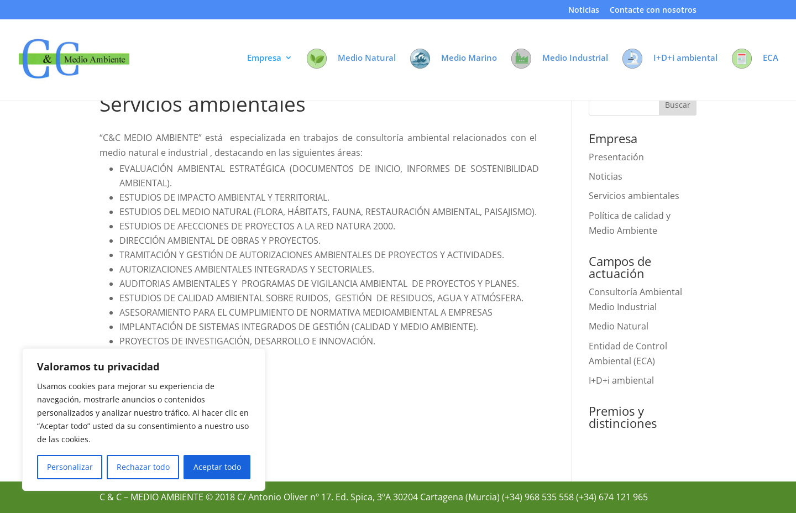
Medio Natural (618, 326)
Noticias (583, 10)
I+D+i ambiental (621, 380)
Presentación (616, 157)
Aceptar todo (217, 467)
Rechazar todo (143, 467)
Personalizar (70, 467)
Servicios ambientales (634, 196)
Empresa (264, 58)
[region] (143, 419)
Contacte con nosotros (653, 10)
